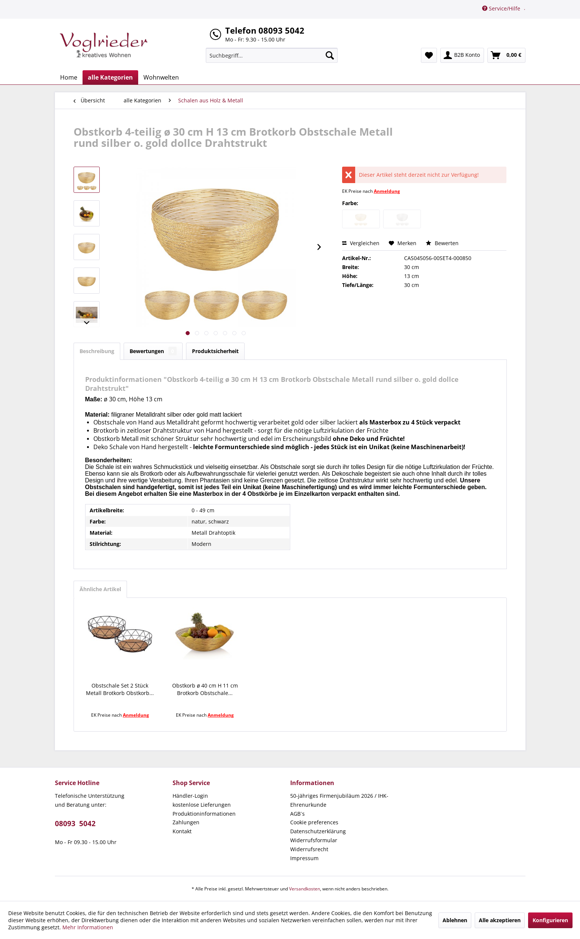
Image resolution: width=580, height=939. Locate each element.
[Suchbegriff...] (272, 55)
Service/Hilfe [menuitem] (502, 8)
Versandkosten (304, 889)
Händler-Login (190, 795)
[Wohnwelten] (161, 77)
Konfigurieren (550, 920)
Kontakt (182, 831)
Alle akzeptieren (500, 920)
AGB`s (297, 813)
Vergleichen (360, 243)
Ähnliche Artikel (100, 589)
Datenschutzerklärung (318, 831)
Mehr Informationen (87, 927)
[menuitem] (272, 55)
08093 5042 (75, 823)
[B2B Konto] (462, 55)
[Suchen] (330, 55)
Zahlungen (186, 822)
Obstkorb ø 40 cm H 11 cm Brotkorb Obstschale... (205, 689)
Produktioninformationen (204, 813)
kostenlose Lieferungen (202, 804)
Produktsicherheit (215, 351)
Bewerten (442, 243)
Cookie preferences (314, 822)
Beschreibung (97, 351)
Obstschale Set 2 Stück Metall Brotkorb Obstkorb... (120, 689)
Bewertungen (153, 351)
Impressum (304, 858)
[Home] (69, 77)
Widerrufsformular (313, 840)
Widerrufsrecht (309, 849)
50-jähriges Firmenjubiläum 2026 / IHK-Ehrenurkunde (339, 800)
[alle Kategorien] (110, 77)
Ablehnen (455, 920)
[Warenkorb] (506, 55)
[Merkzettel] (429, 55)
